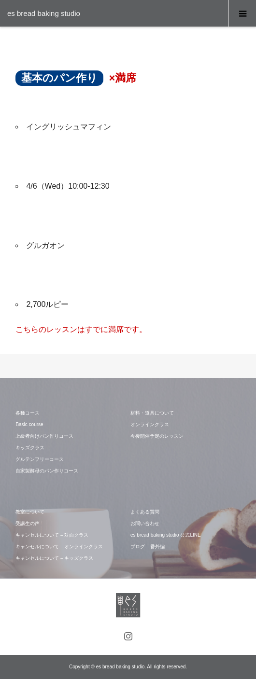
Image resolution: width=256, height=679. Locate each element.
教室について (29, 511)
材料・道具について (152, 413)
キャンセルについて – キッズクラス (54, 558)
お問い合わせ (144, 523)
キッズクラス (29, 447)
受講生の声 (27, 523)
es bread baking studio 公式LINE (165, 535)
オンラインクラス (149, 424)
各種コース (27, 413)
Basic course (29, 424)
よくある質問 (144, 511)
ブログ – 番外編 (147, 546)
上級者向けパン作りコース (44, 436)
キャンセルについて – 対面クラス (51, 535)
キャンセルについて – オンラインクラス (59, 546)
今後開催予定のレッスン (157, 436)
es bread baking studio (43, 13)
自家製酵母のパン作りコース (46, 470)
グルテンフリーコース (39, 459)
